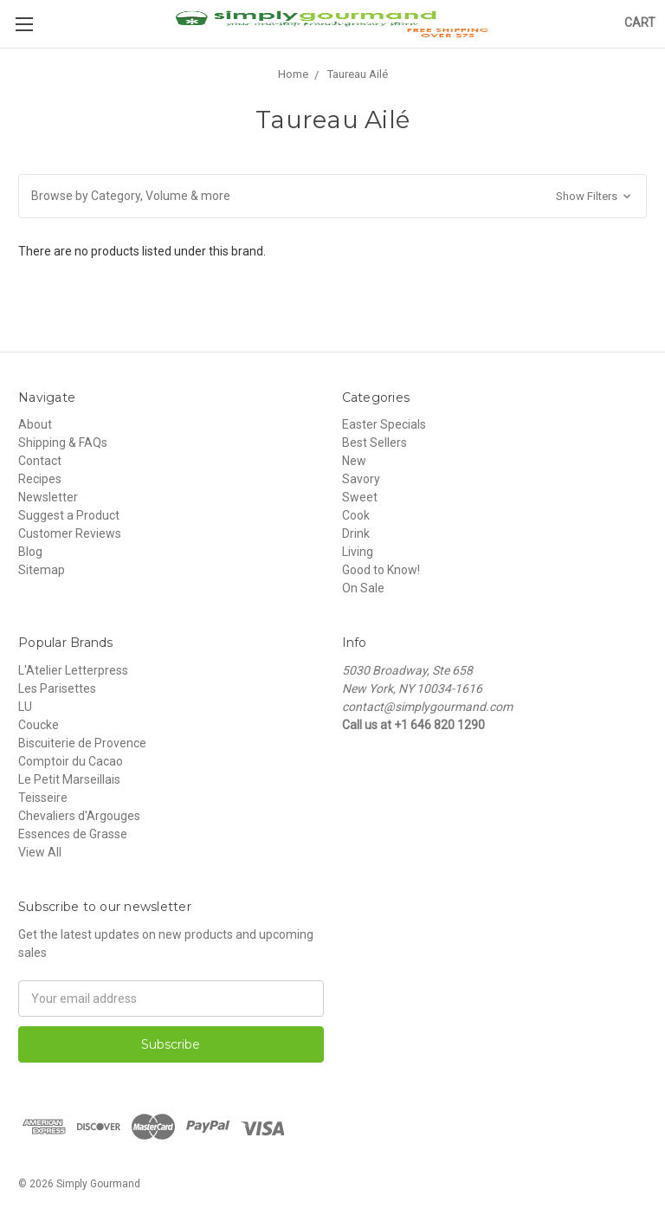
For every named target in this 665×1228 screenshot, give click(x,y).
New (354, 461)
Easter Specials (384, 424)
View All (39, 852)
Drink (356, 533)
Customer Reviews (69, 533)
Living (357, 552)
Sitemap (41, 570)
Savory (361, 479)
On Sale (363, 588)
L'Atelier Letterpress (73, 670)
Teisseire (43, 798)
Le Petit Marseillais (69, 779)
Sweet (360, 497)
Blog (30, 552)
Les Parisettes (57, 688)
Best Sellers (374, 442)
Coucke (38, 725)
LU (25, 707)
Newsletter (48, 497)
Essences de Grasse (72, 834)
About (35, 424)
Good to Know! (381, 570)
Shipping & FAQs (62, 442)
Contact (39, 461)
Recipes (39, 479)
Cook (356, 515)
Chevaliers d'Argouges (79, 816)
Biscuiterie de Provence (82, 743)
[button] (332, 196)
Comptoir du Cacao (70, 761)
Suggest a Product (68, 515)
